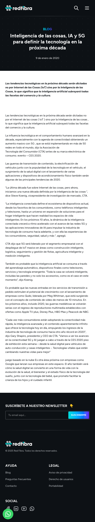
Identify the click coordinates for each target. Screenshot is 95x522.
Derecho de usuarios (61, 479)
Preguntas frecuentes (18, 479)
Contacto (11, 485)
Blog (8, 472)
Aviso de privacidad (60, 472)
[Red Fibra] (18, 8)
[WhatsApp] (32, 508)
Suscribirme (78, 415)
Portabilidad (56, 485)
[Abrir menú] (87, 8)
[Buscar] (76, 8)
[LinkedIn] (16, 508)
